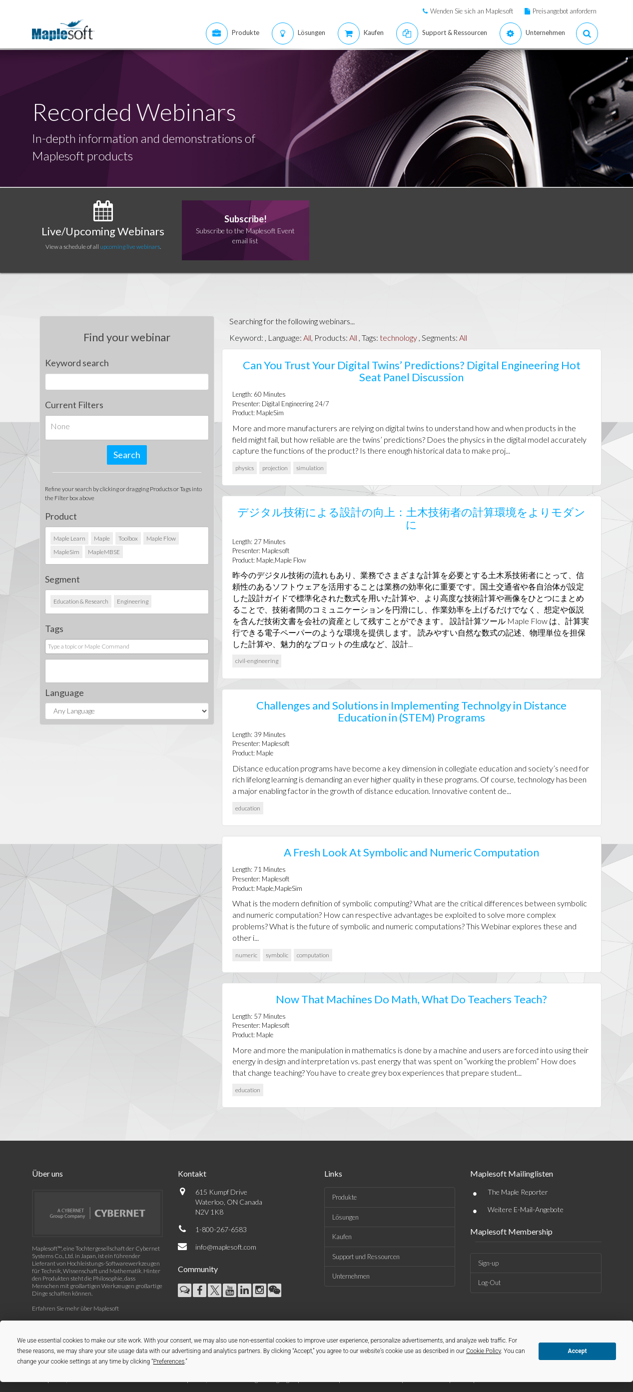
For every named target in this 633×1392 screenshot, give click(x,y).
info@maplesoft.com (225, 1247)
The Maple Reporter (518, 1192)
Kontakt (192, 1173)
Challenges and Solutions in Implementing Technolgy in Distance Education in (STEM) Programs (411, 711)
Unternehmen (351, 1276)
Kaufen (342, 1237)
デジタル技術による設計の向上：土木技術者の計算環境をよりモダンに (411, 518)
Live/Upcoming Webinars (102, 231)
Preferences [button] (169, 1361)
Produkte (344, 1197)
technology (398, 337)
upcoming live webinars (130, 246)
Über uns (47, 1173)
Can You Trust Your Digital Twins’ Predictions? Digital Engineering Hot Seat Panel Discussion (412, 371)
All (307, 337)
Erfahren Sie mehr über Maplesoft (75, 1308)
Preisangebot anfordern (565, 11)
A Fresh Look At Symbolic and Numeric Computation (411, 852)
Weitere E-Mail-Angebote (526, 1209)
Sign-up (488, 1263)
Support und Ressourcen (366, 1257)
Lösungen (345, 1217)
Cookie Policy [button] (483, 1351)
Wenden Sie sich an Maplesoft (471, 11)
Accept (577, 1351)
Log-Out (489, 1283)
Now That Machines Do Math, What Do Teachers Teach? (411, 999)
